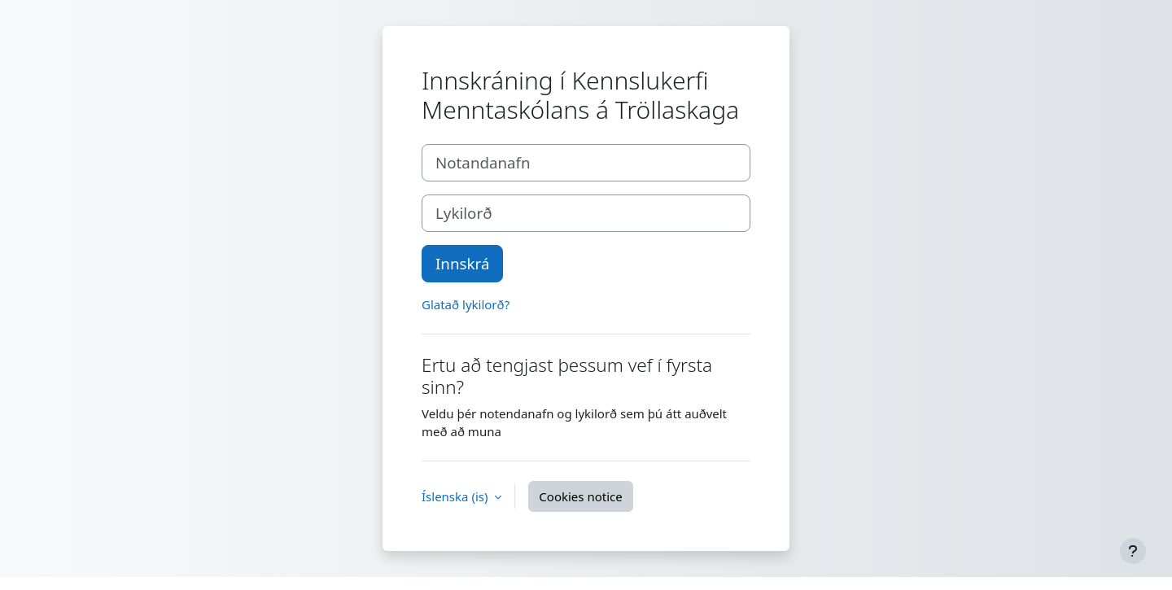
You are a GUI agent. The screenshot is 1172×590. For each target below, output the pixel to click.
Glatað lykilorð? (465, 304)
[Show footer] (1133, 551)
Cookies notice (580, 496)
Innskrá (462, 263)
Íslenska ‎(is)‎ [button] (456, 496)
